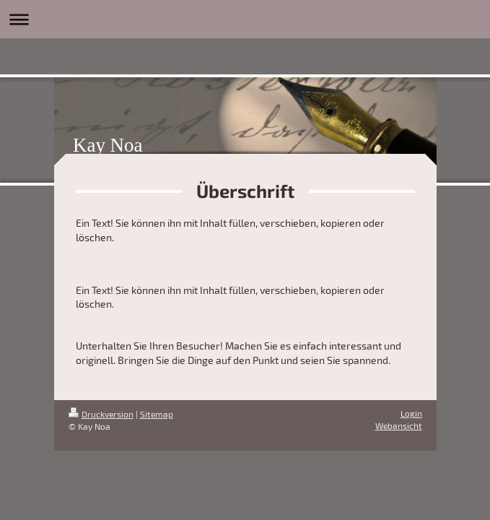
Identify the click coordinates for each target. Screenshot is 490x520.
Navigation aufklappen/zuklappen (245, 19)
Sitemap (156, 414)
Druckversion (101, 414)
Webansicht (398, 425)
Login (411, 413)
